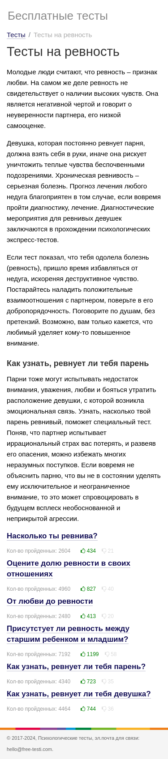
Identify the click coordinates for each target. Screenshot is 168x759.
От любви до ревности (50, 601)
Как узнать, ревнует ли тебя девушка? (79, 694)
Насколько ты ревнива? (52, 536)
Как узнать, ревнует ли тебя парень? (76, 666)
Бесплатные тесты (58, 15)
